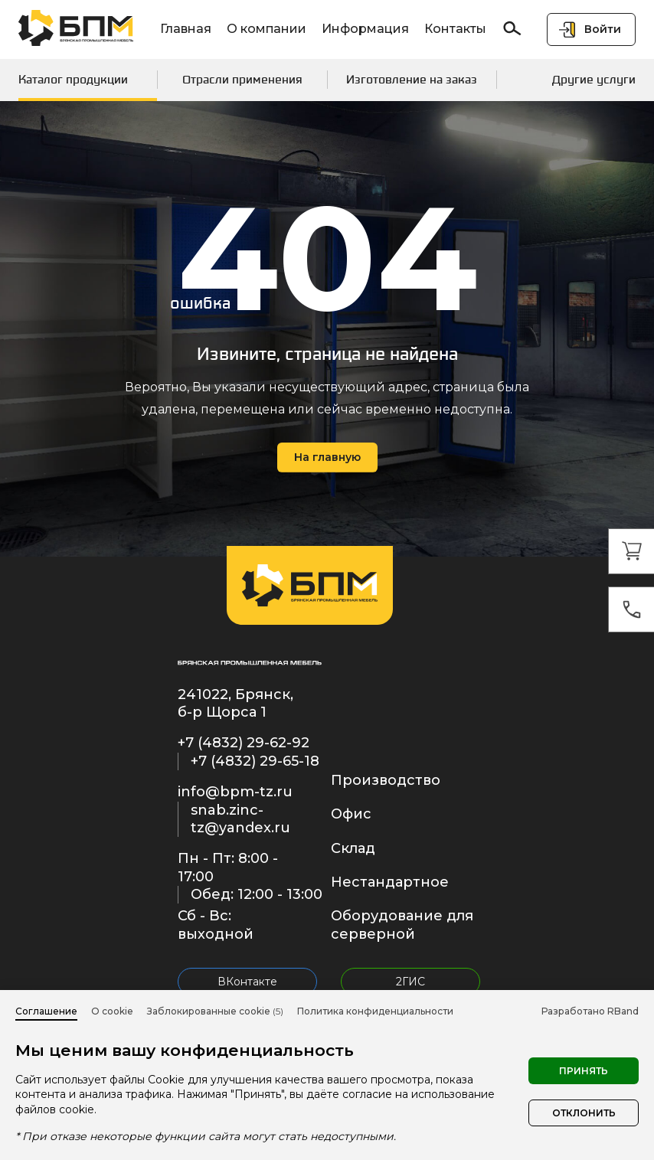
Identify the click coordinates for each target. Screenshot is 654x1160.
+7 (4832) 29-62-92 (243, 742)
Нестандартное (390, 882)
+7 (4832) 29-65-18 (255, 761)
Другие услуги (594, 79)
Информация (365, 28)
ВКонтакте (247, 981)
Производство (385, 780)
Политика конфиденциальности (375, 1011)
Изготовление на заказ (411, 79)
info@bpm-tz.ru (235, 791)
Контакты (455, 28)
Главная (185, 28)
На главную (327, 457)
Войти (602, 29)
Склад (353, 848)
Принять (583, 1071)
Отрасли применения (242, 79)
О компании (266, 28)
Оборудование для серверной (402, 924)
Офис (351, 813)
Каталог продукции (73, 79)
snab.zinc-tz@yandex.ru (240, 819)
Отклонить (584, 1113)
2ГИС (410, 981)
